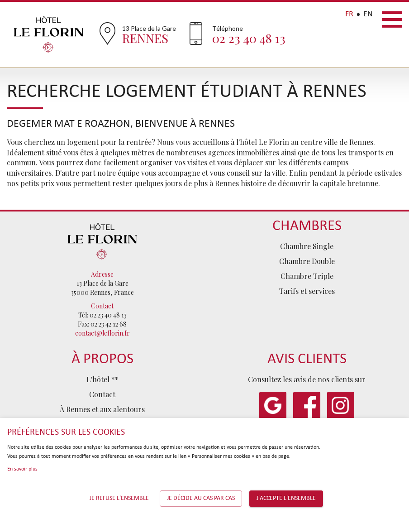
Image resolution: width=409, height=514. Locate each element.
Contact (102, 394)
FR (349, 14)
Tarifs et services (307, 291)
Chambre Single (306, 246)
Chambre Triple (307, 276)
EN (368, 14)
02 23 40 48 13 (248, 38)
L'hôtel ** (102, 379)
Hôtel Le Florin (48, 34)
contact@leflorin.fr (102, 333)
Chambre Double (307, 261)
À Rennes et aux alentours (102, 409)
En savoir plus (22, 469)
